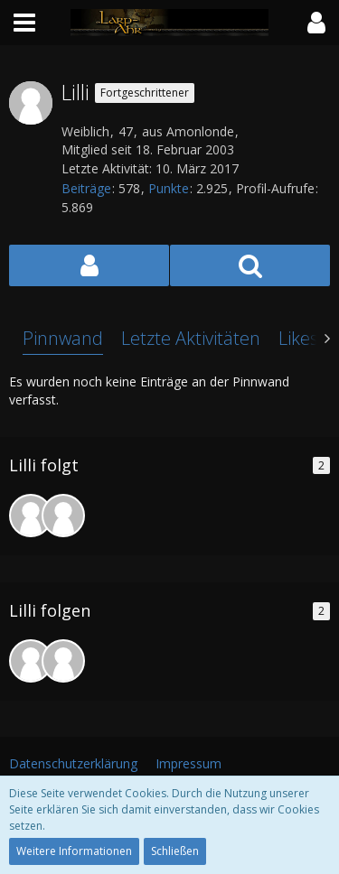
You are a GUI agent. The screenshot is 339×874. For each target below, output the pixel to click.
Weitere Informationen (74, 851)
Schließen (175, 851)
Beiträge (86, 188)
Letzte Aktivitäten (190, 338)
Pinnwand (63, 338)
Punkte (168, 188)
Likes (298, 338)
